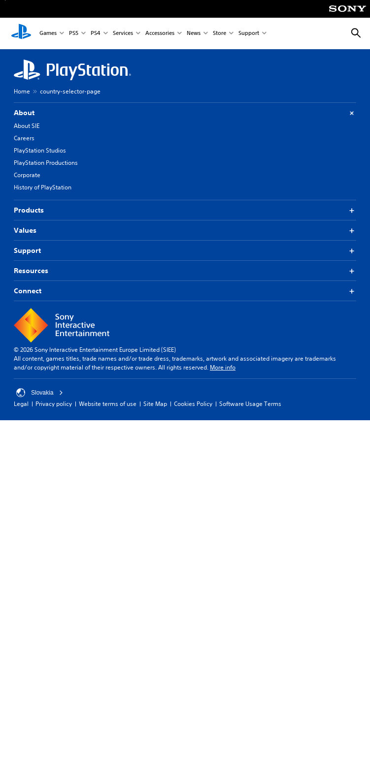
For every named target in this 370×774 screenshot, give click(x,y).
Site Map (155, 404)
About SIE (26, 126)
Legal (21, 404)
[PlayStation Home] (21, 33)
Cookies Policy (193, 404)
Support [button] (185, 250)
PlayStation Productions (46, 162)
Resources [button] (185, 271)
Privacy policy (53, 404)
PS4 (96, 33)
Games (48, 33)
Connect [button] (185, 291)
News (194, 33)
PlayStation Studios (40, 150)
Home (22, 91)
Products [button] (185, 210)
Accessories (159, 33)
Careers (24, 138)
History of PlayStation (42, 187)
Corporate (27, 175)
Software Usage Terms (250, 404)
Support (248, 33)
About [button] (185, 113)
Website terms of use (107, 404)
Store (219, 33)
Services (123, 33)
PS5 (73, 33)
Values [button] (185, 230)
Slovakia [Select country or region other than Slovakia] (40, 393)
